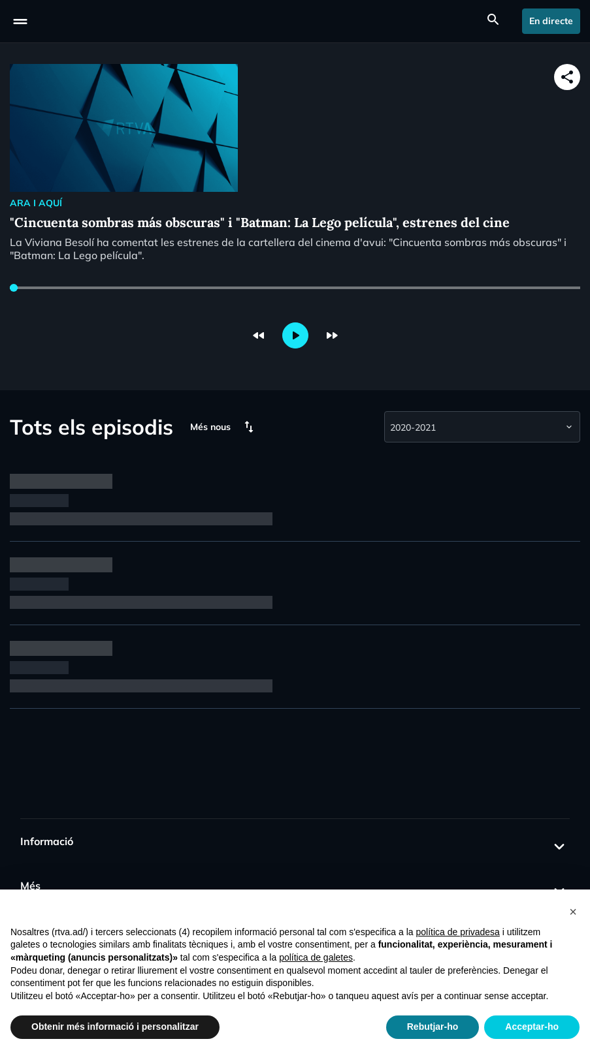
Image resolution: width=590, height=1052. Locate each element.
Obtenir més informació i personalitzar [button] (115, 1026)
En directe (551, 21)
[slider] (14, 288)
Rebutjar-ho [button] (433, 1026)
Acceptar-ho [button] (532, 1026)
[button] (573, 910)
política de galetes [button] (316, 957)
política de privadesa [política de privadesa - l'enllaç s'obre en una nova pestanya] (457, 932)
